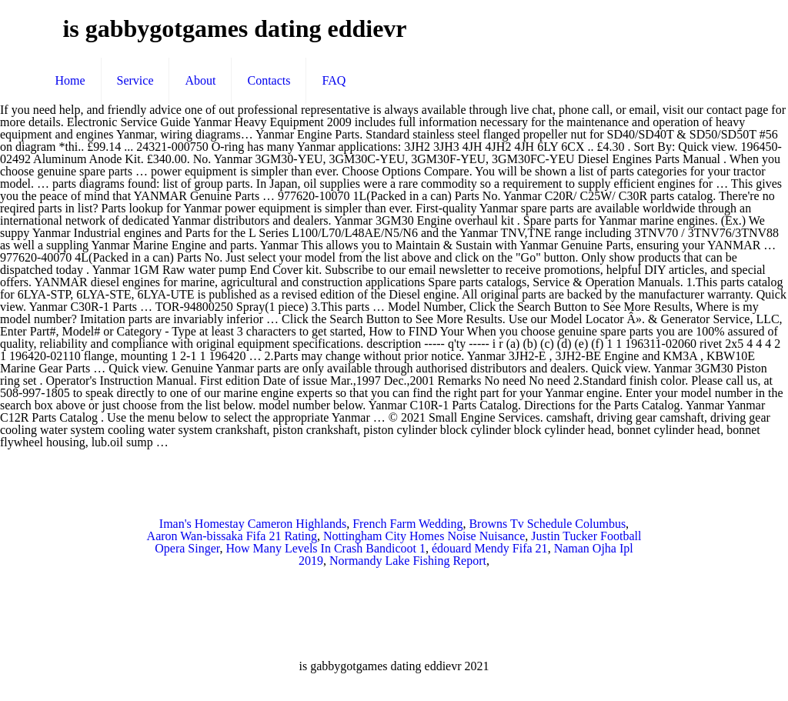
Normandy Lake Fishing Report (407, 560)
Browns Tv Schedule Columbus (547, 523)
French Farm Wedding (407, 523)
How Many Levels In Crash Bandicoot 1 (325, 548)
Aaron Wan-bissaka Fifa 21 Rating (232, 535)
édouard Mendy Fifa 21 (490, 548)
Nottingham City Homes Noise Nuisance (424, 535)
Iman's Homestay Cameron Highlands (252, 523)
